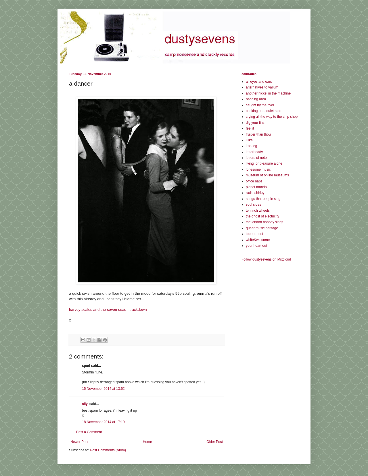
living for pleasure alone (264, 163)
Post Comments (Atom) (108, 450)
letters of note (256, 158)
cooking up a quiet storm (264, 111)
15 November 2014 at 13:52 (103, 389)
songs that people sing (263, 199)
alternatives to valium (262, 87)
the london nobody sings (264, 222)
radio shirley (255, 193)
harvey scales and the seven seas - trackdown (108, 309)
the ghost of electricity (262, 216)
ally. (85, 404)
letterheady (254, 152)
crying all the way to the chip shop (272, 117)
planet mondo (256, 187)
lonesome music (258, 169)
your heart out (256, 246)
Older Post (214, 442)
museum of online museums (267, 175)
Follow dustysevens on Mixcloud (266, 259)
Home (147, 442)
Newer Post (79, 442)
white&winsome (258, 240)
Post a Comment (89, 432)
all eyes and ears (259, 82)
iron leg (251, 146)
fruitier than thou (258, 134)
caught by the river (260, 105)
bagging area (256, 99)
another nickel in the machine (268, 93)
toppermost (254, 234)
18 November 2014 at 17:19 (103, 422)
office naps (254, 181)
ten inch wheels (258, 211)
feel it (250, 128)
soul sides (253, 205)
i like (249, 140)
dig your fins (255, 123)
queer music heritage (262, 228)
